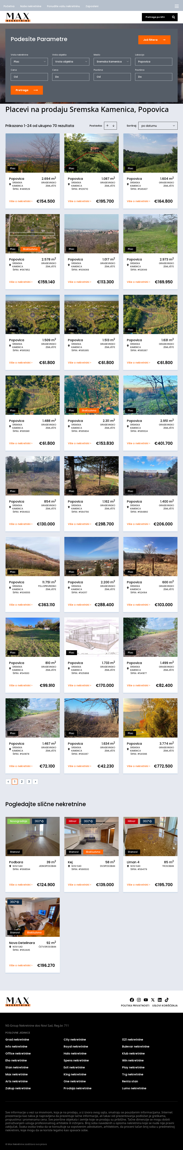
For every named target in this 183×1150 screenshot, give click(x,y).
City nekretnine (75, 1038)
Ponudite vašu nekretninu (63, 6)
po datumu (149, 124)
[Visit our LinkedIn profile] (160, 998)
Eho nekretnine (16, 1059)
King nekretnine (75, 1073)
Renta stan (130, 1080)
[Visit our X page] (153, 998)
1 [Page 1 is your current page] (14, 780)
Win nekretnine (133, 1059)
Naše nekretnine (30, 6)
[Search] (173, 17)
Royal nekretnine (76, 1045)
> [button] (35, 780)
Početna (9, 6)
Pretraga (27, 89)
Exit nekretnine (74, 1066)
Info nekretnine (16, 1045)
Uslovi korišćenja (165, 1004)
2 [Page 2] (22, 780)
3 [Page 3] (29, 780)
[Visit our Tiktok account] (167, 998)
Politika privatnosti (135, 1004)
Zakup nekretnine (18, 1087)
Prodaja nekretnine (78, 1087)
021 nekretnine (132, 1038)
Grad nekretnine (17, 1038)
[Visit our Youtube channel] (146, 998)
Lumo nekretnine (134, 1087)
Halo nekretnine (75, 1052)
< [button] (8, 780)
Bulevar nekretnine (135, 1045)
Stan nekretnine (16, 1066)
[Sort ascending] (107, 124)
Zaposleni (92, 6)
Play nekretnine (133, 1066)
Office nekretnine (18, 1052)
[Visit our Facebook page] (132, 998)
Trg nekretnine (132, 1073)
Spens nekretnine (76, 1059)
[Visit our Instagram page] (139, 998)
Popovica (144, 60)
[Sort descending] (113, 124)
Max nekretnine (16, 1073)
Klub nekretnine (133, 1052)
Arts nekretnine (16, 1080)
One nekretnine (75, 1080)
